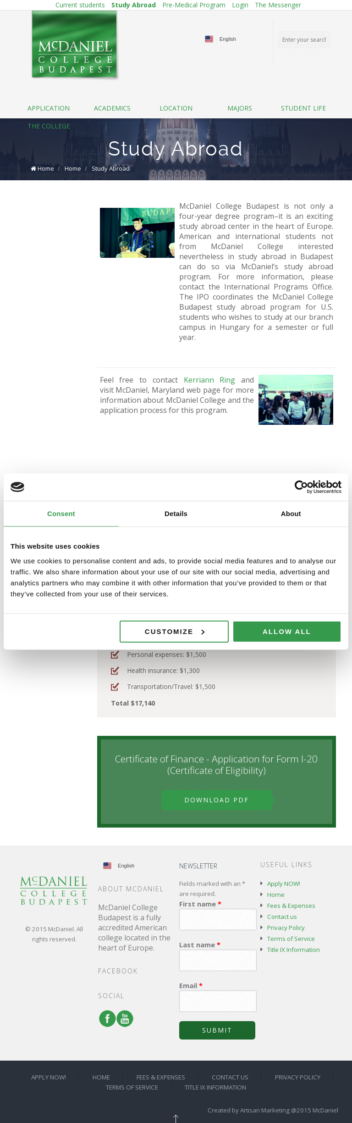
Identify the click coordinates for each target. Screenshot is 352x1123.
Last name (199, 944)
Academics (112, 108)
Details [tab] (176, 513)
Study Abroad (133, 4)
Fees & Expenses (291, 905)
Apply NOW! (283, 883)
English (228, 39)
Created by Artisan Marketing (249, 1110)
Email (191, 985)
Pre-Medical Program (194, 4)
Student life (303, 108)
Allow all (287, 631)
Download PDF (216, 799)
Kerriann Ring (210, 380)
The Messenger (278, 4)
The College (49, 126)
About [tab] (291, 513)
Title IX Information (293, 949)
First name (200, 903)
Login (240, 4)
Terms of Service (291, 938)
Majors (239, 108)
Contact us (282, 916)
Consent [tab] (61, 513)
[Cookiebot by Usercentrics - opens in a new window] (301, 487)
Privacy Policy (286, 927)
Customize (174, 631)
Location (176, 108)
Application (49, 108)
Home (46, 168)
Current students (80, 4)
